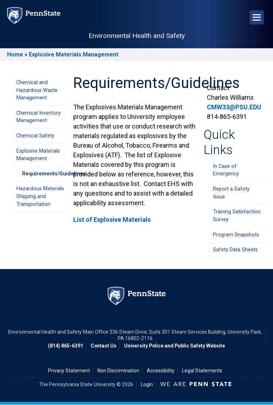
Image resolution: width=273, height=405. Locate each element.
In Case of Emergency (226, 170)
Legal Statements (202, 370)
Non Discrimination (118, 370)
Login (147, 384)
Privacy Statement (69, 370)
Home (15, 54)
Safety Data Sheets (235, 250)
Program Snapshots (236, 235)
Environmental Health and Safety (137, 36)
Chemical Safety (35, 136)
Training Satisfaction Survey (237, 216)
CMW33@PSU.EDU (234, 107)
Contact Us (104, 346)
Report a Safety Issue (231, 193)
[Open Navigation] (257, 17)
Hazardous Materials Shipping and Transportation (40, 196)
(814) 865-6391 (65, 346)
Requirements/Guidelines (45, 174)
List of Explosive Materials (112, 219)
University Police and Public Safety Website (174, 346)
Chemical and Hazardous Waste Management (37, 90)
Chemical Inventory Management (38, 117)
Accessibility (161, 370)
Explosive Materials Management (73, 54)
